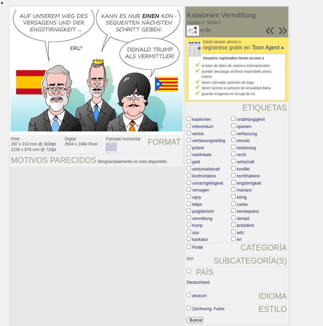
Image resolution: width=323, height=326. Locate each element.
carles (242, 204)
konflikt (243, 169)
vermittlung (202, 218)
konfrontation (204, 176)
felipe (197, 204)
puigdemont (203, 211)
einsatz (243, 140)
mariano (244, 190)
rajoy (196, 197)
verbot (197, 133)
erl (239, 239)
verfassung (247, 133)
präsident (245, 225)
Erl (208, 30)
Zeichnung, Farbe (208, 308)
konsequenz (248, 211)
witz (240, 232)
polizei (198, 147)
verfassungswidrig (208, 140)
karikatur (200, 239)
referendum (202, 126)
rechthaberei (248, 176)
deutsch (199, 295)
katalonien (201, 119)
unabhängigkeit (251, 119)
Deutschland (198, 282)
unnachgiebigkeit (207, 183)
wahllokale (201, 154)
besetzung (246, 147)
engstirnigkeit (249, 183)
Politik (197, 247)
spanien (244, 126)
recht (241, 154)
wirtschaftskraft (206, 169)
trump (197, 225)
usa (195, 232)
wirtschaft (245, 162)
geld (196, 162)
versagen (200, 190)
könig (242, 197)
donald (243, 218)
